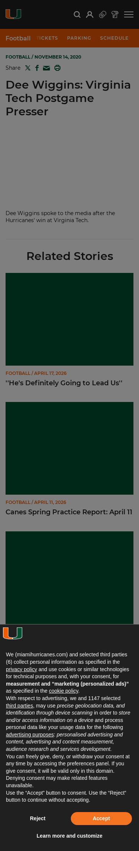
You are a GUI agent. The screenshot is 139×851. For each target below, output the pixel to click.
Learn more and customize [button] (69, 836)
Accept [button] (101, 818)
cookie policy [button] (63, 691)
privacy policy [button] (21, 669)
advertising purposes (30, 735)
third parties (19, 706)
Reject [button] (38, 818)
